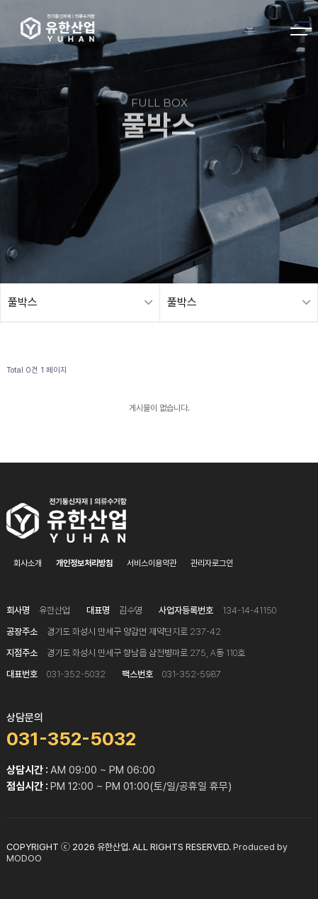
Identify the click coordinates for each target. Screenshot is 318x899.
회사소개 (27, 563)
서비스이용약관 (151, 563)
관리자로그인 (212, 563)
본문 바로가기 (0, 0)
